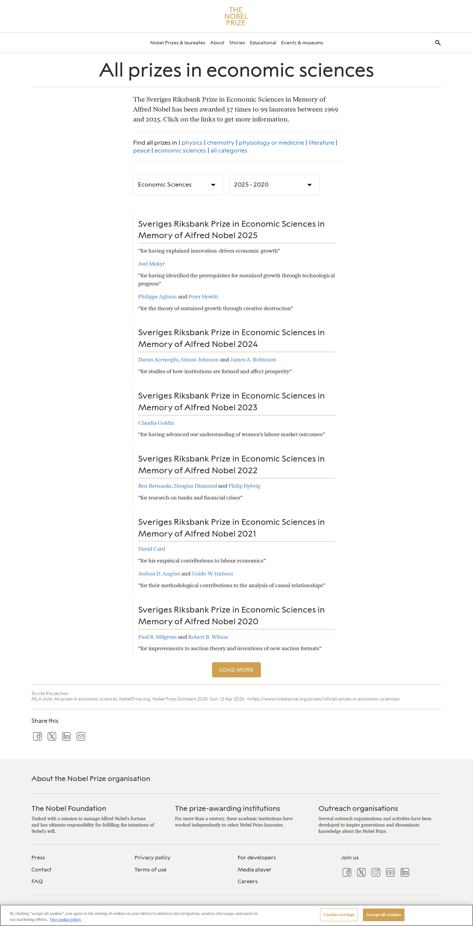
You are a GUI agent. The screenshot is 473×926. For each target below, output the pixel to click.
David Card (151, 549)
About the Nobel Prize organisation (90, 778)
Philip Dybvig (244, 486)
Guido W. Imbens (212, 573)
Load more (236, 669)
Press (38, 857)
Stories (237, 43)
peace (141, 150)
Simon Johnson (200, 359)
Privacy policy (152, 857)
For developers (257, 857)
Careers (248, 881)
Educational (263, 43)
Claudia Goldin (156, 423)
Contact (41, 869)
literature (321, 142)
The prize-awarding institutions (227, 808)
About (217, 43)
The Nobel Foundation (68, 808)
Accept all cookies (383, 914)
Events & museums (302, 43)
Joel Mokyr (151, 263)
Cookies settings (338, 914)
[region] (236, 915)
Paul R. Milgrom (157, 637)
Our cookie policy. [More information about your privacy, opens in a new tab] (65, 919)
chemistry (220, 142)
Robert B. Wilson (208, 637)
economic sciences (180, 150)
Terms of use (151, 869)
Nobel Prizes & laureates (177, 43)
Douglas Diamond (195, 486)
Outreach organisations (358, 808)
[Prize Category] (178, 184)
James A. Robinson (253, 359)
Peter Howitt (203, 296)
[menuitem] (177, 43)
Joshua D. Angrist (159, 573)
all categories (229, 150)
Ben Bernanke (155, 486)
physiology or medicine (271, 142)
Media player (254, 869)
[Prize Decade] (274, 184)
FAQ (37, 881)
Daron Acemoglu (158, 359)
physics (192, 142)
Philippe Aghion (157, 296)
